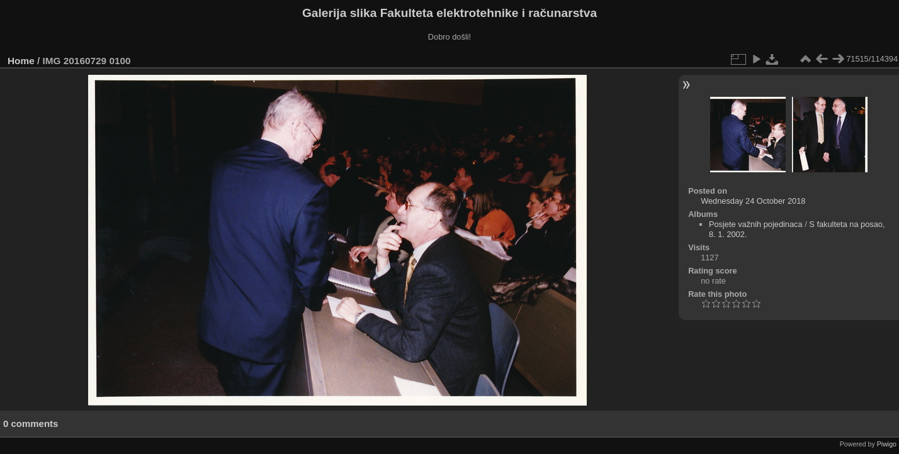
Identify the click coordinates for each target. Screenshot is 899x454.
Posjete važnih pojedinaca (756, 224)
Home (21, 60)
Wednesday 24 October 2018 (753, 201)
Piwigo (886, 444)
